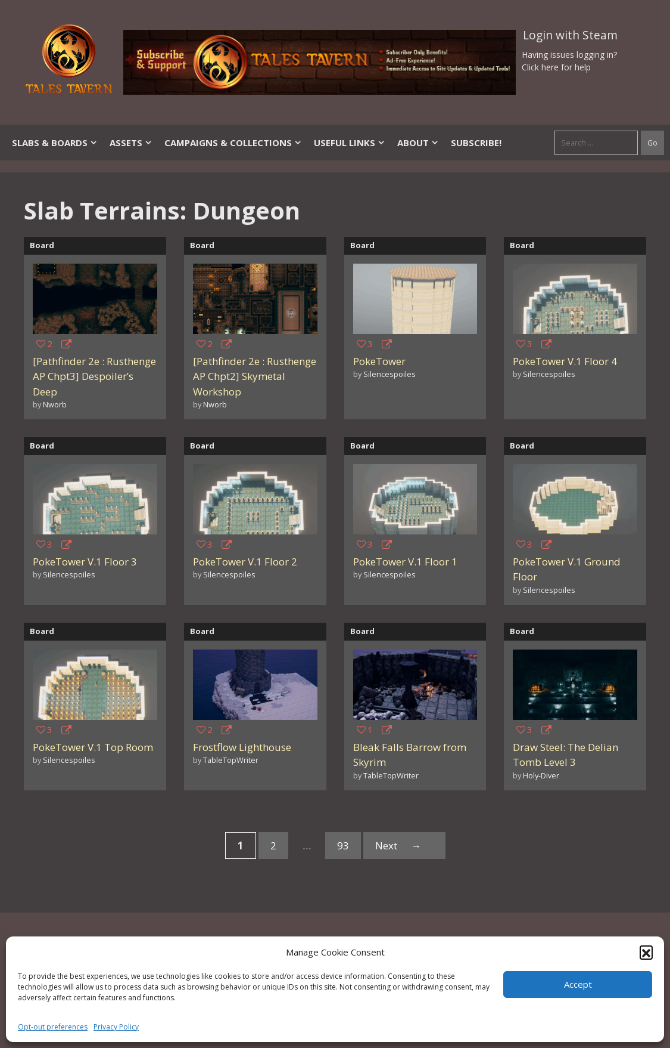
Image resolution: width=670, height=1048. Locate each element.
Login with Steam (570, 35)
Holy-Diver (541, 775)
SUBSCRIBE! (476, 143)
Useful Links (349, 142)
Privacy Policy (116, 1027)
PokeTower (379, 361)
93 (348, 847)
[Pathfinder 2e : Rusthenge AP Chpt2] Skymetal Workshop (254, 376)
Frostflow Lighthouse (242, 747)
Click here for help (556, 67)
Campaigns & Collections (233, 142)
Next (404, 845)
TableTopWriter (230, 760)
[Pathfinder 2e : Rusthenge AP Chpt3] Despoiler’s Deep (94, 376)
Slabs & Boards (55, 142)
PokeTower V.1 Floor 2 (245, 561)
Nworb (55, 404)
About (418, 142)
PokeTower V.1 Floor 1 (405, 561)
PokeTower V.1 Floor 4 (565, 361)
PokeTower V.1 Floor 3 (85, 561)
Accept (578, 984)
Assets (131, 142)
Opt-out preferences (53, 1027)
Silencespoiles (389, 374)
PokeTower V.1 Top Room (93, 747)
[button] (646, 952)
